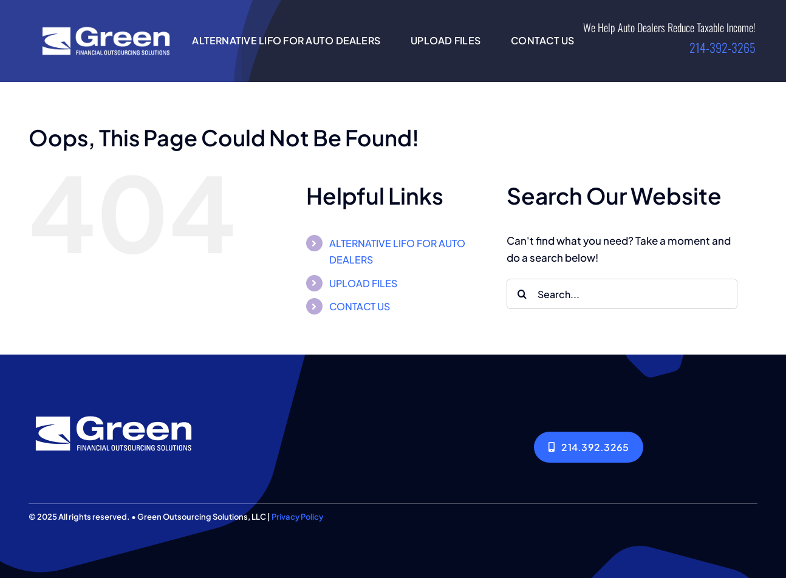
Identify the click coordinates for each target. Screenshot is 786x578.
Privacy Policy (297, 517)
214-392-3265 (722, 47)
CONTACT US (359, 306)
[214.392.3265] (588, 447)
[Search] (522, 294)
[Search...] (622, 294)
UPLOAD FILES (363, 283)
